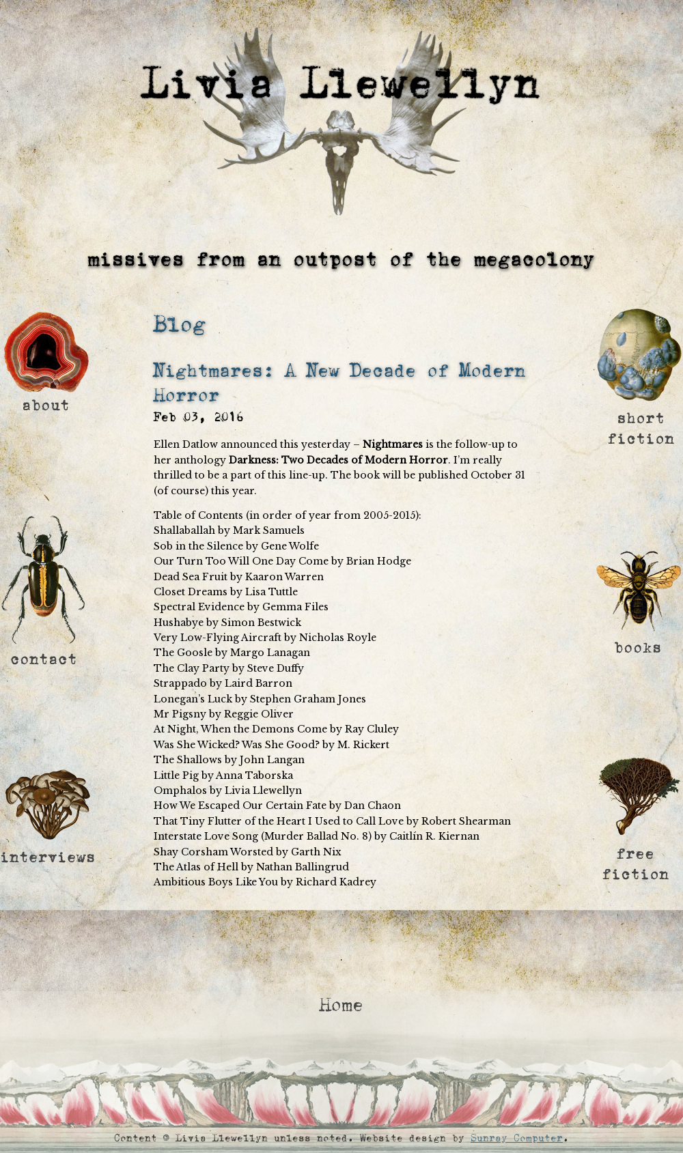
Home (341, 1005)
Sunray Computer (517, 1138)
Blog (180, 324)
